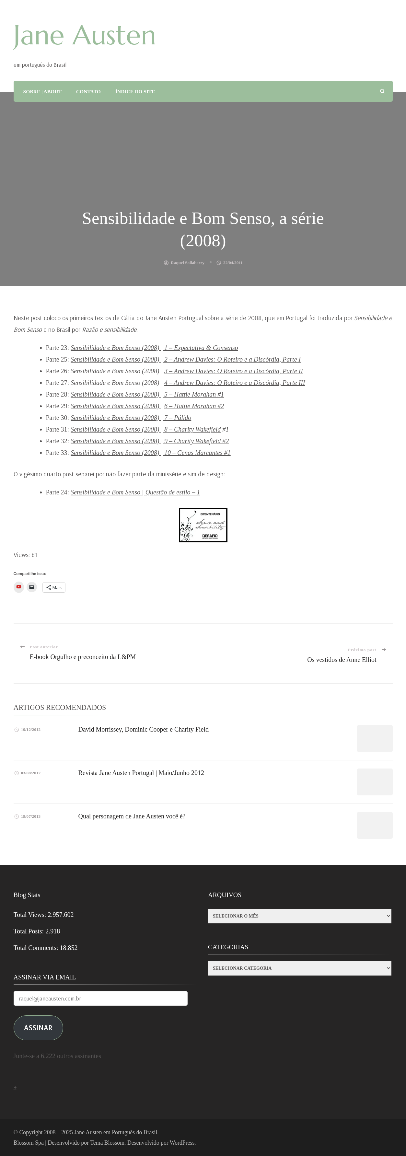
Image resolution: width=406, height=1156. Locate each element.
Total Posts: (30, 931)
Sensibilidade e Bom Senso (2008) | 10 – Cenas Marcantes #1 (151, 452)
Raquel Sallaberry (187, 262)
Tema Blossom (107, 1142)
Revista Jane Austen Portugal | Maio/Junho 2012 (141, 772)
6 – (169, 406)
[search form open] (382, 91)
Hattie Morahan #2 (199, 406)
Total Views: (31, 914)
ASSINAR (38, 1027)
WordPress (182, 1142)
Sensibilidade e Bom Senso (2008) (116, 394)
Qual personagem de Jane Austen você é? (132, 816)
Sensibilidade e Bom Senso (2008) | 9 (150, 441)
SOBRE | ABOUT (42, 91)
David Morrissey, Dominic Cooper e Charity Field (143, 729)
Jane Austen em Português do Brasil (115, 1132)
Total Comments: (37, 947)
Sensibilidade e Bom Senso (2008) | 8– (146, 429)
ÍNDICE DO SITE (135, 91)
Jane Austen (85, 35)
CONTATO (88, 91)
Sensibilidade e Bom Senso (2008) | (117, 406)
